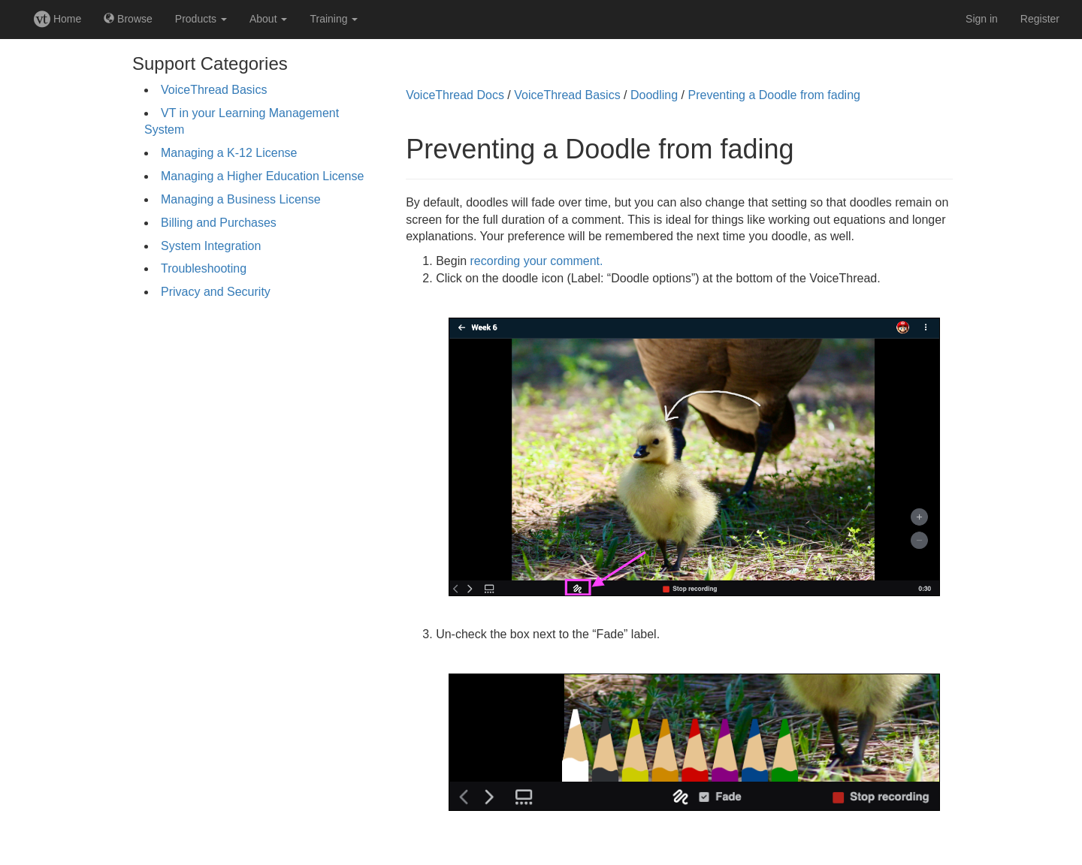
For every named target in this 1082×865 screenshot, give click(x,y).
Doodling (654, 95)
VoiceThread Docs (455, 95)
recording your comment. (536, 261)
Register (1039, 19)
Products (201, 19)
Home (57, 19)
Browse (128, 19)
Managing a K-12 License (229, 152)
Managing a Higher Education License (262, 176)
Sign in (982, 19)
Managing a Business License (241, 199)
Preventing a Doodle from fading (774, 95)
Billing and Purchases (219, 222)
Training (334, 19)
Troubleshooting (203, 268)
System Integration (211, 246)
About (268, 19)
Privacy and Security (215, 291)
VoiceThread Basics (214, 89)
